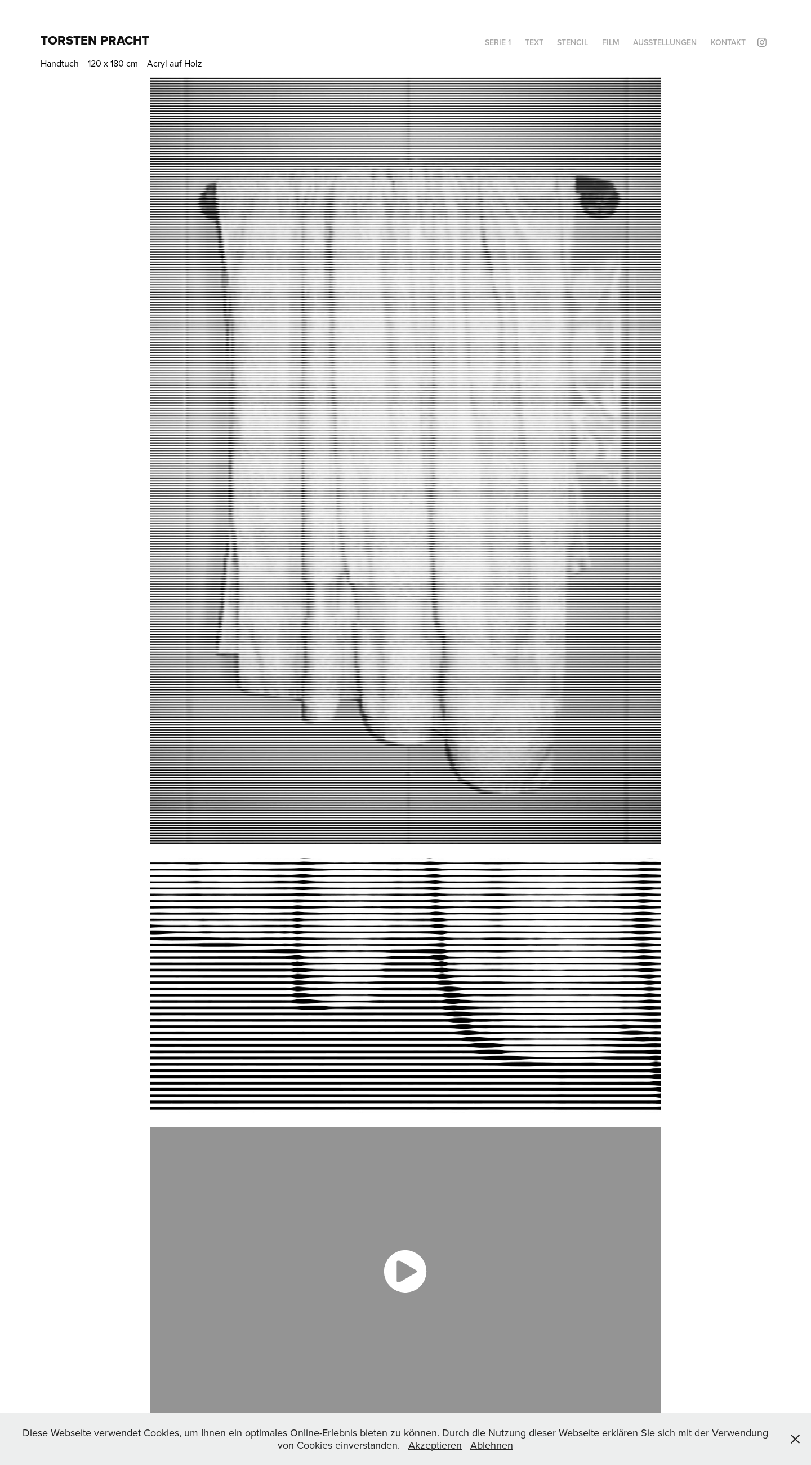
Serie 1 (498, 42)
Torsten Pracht (95, 40)
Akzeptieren (435, 1445)
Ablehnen (491, 1445)
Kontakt (728, 42)
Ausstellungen (665, 42)
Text (534, 42)
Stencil (572, 42)
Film (611, 42)
